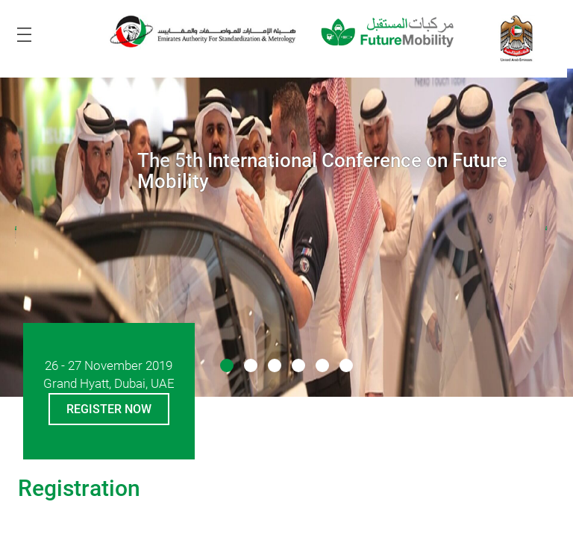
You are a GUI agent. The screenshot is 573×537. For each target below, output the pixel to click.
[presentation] (21, 237)
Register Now (108, 409)
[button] (227, 365)
